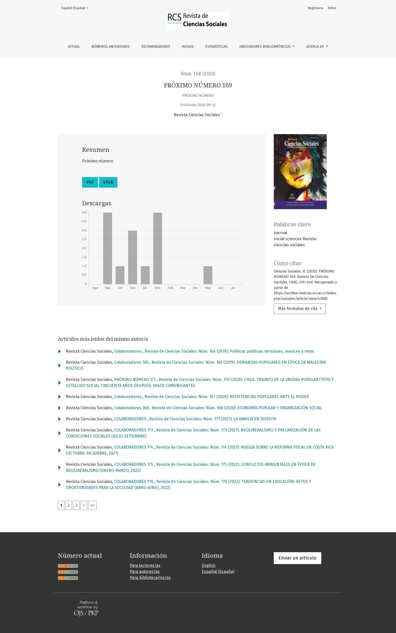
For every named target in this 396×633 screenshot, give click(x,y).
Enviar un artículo (297, 558)
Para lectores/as (145, 565)
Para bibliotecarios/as (150, 577)
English (208, 565)
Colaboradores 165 (132, 362)
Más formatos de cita (298, 308)
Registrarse (316, 8)
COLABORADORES (130, 419)
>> (92, 505)
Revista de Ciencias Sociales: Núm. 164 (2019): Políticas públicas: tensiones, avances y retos (229, 351)
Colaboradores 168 (132, 407)
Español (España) (76, 8)
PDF (90, 182)
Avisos (188, 46)
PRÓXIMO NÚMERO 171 (135, 379)
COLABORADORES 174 (134, 447)
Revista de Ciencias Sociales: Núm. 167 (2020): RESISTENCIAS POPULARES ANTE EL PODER (226, 396)
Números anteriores (110, 46)
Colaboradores (128, 351)
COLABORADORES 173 (134, 430)
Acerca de (315, 46)
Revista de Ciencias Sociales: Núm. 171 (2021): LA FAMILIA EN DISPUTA (212, 419)
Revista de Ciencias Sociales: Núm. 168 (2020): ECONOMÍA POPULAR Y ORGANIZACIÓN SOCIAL (237, 407)
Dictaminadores (155, 46)
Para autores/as (145, 571)
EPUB (108, 182)
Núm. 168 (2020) (198, 73)
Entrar (332, 8)
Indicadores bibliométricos (265, 46)
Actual (74, 46)
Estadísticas (216, 46)
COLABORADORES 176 (134, 481)
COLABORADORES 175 (134, 464)
